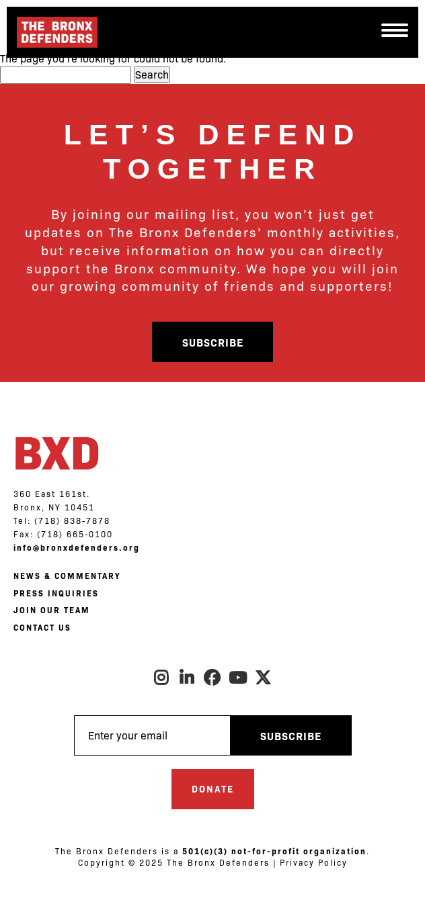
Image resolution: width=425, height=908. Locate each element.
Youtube (238, 678)
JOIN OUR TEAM (51, 609)
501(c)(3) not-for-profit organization (274, 851)
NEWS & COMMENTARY (66, 575)
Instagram (161, 678)
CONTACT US (42, 627)
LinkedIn (187, 678)
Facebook (212, 678)
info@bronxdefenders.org (76, 547)
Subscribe (212, 341)
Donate (213, 788)
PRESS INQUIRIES (56, 593)
